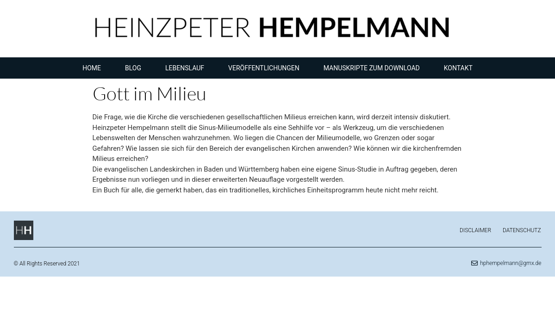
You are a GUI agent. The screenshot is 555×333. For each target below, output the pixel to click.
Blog (133, 68)
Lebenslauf (184, 68)
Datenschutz (522, 230)
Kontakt (458, 68)
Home (91, 68)
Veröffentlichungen (263, 68)
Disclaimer (475, 230)
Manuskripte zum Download (372, 68)
